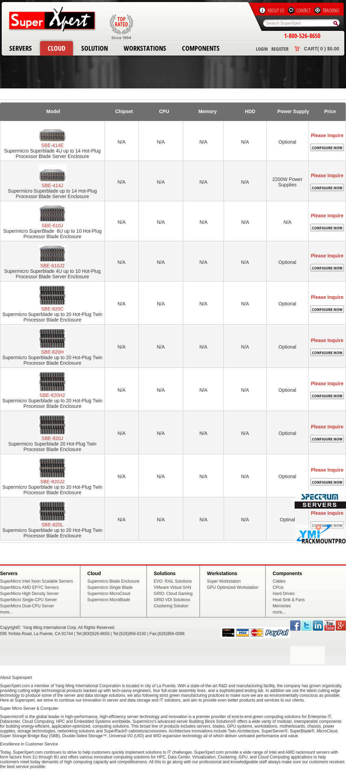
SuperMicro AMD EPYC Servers (29, 587)
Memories (282, 606)
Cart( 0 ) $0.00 (321, 48)
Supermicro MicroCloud (108, 593)
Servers (20, 48)
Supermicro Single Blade (110, 587)
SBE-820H (52, 352)
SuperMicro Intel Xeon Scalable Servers (36, 581)
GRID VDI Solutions (172, 599)
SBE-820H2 (52, 395)
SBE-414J (52, 185)
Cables (279, 581)
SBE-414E (52, 145)
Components (201, 48)
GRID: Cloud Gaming (173, 593)
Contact (303, 10)
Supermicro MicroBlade (108, 599)
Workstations (145, 48)
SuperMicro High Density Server (29, 593)
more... (6, 612)
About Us (276, 10)
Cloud (56, 48)
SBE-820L (52, 524)
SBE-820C (52, 309)
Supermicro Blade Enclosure (113, 581)
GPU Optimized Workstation (232, 587)
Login (262, 49)
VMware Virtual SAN (172, 587)
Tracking (331, 10)
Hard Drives (283, 593)
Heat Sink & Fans (289, 599)
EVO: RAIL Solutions (173, 581)
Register (279, 49)
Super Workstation (224, 581)
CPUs (278, 587)
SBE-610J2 (52, 265)
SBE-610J (52, 225)
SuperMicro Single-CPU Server (28, 599)
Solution (94, 48)
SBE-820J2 (52, 481)
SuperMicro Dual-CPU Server (27, 606)
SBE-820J (52, 438)
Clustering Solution (171, 606)
